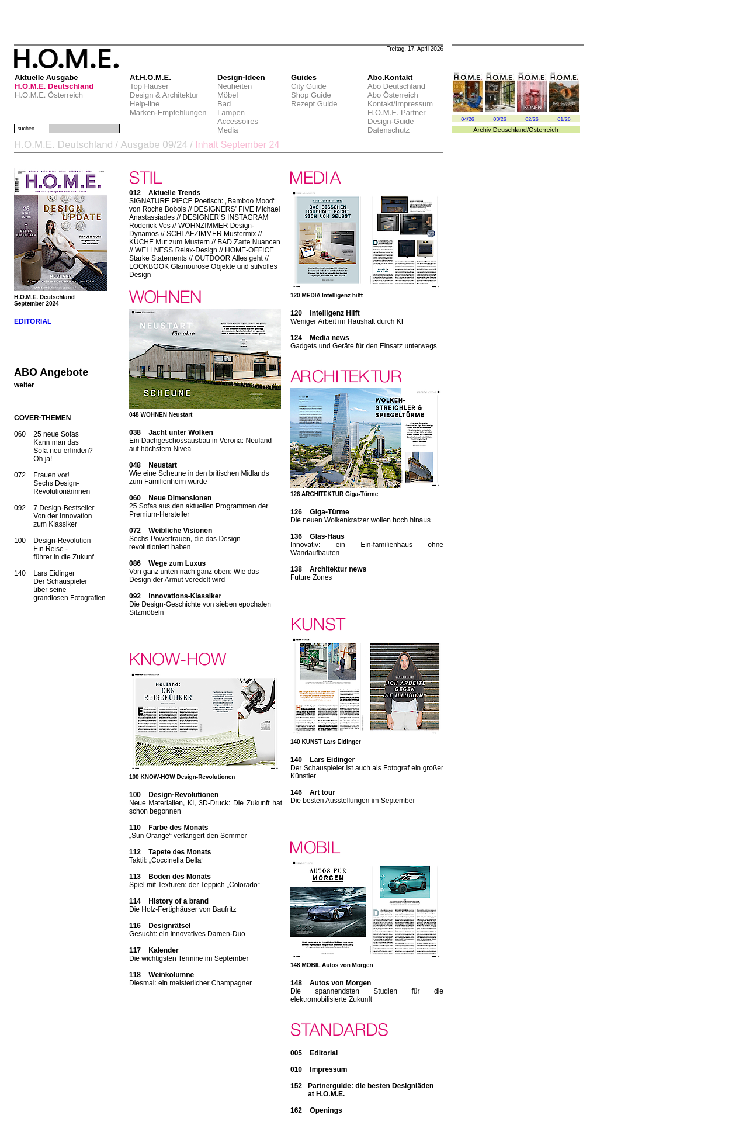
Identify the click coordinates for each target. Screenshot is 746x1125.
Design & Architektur (164, 95)
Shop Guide (311, 95)
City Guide (309, 86)
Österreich (543, 129)
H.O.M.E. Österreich (49, 95)
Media (227, 130)
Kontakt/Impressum (400, 103)
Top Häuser (149, 86)
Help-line (144, 103)
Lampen (231, 112)
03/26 (499, 119)
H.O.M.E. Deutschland (54, 86)
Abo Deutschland (396, 86)
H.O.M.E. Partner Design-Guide (396, 117)
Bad (224, 103)
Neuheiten (234, 86)
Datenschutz (388, 130)
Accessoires (237, 121)
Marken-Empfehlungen (168, 112)
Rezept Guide (314, 103)
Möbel (227, 95)
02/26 (532, 119)
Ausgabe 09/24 (153, 144)
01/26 (564, 119)
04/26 (467, 119)
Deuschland (510, 129)
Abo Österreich (392, 95)
